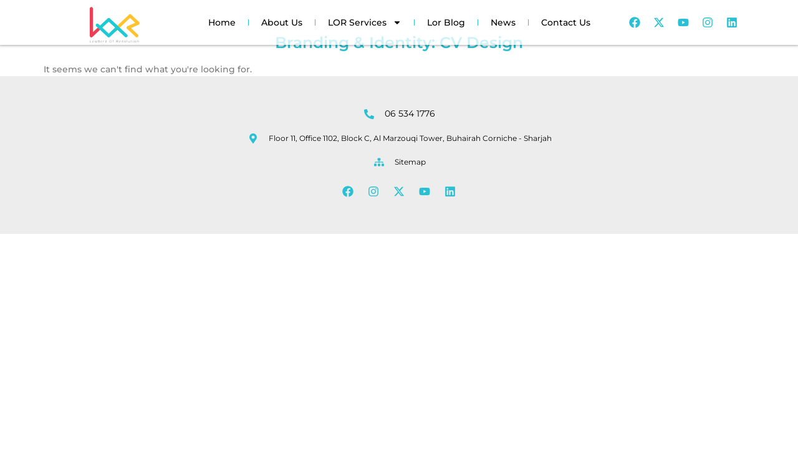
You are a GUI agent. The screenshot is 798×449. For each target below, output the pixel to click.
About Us (281, 22)
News (503, 22)
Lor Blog (446, 22)
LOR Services (364, 22)
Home (222, 22)
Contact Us (565, 22)
